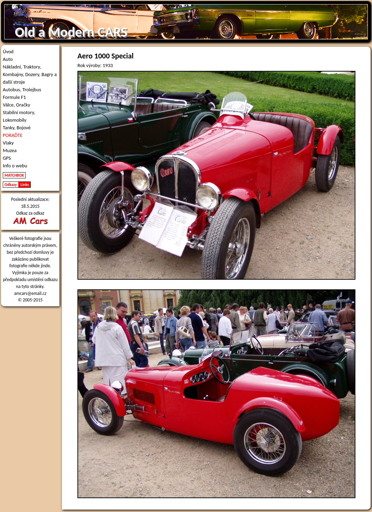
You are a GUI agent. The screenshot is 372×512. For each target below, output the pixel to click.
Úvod (8, 51)
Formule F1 (14, 97)
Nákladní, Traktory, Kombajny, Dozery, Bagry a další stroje (30, 74)
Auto (8, 59)
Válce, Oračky (16, 105)
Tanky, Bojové (17, 127)
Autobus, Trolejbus (22, 89)
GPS (7, 158)
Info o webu (15, 165)
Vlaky (8, 143)
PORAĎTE (12, 135)
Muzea (10, 150)
